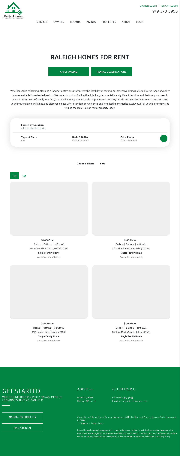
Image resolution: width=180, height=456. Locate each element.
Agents (91, 22)
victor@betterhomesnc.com (133, 396)
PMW (82, 416)
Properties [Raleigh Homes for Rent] (109, 22)
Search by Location (32, 125)
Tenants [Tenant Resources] (75, 22)
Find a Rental (23, 423)
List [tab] (14, 171)
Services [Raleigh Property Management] (42, 22)
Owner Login (148, 5)
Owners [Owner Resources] (58, 22)
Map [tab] (23, 171)
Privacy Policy (97, 419)
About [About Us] (126, 22)
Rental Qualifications (111, 71)
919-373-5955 (165, 10)
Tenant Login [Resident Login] (169, 5)
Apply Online (68, 71)
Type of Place (29, 137)
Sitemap (84, 419)
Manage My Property (22, 412)
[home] (13, 10)
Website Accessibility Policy (157, 432)
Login (139, 22)
